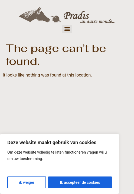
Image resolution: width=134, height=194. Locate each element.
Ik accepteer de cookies (80, 182)
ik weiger (26, 182)
